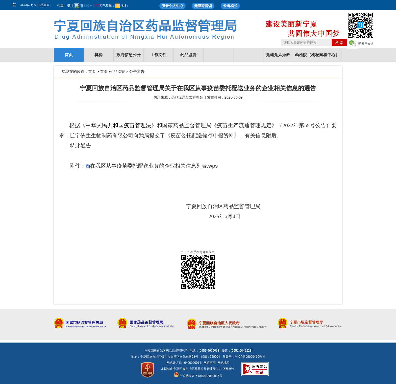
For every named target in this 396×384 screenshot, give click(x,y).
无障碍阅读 (203, 6)
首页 (69, 55)
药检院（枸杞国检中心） (317, 55)
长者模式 (230, 6)
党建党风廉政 (278, 55)
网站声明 (210, 363)
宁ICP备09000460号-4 (250, 356)
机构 (98, 55)
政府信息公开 (128, 55)
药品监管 (188, 55)
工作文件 (158, 55)
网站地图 (223, 363)
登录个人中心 (172, 6)
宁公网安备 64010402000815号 (198, 376)
